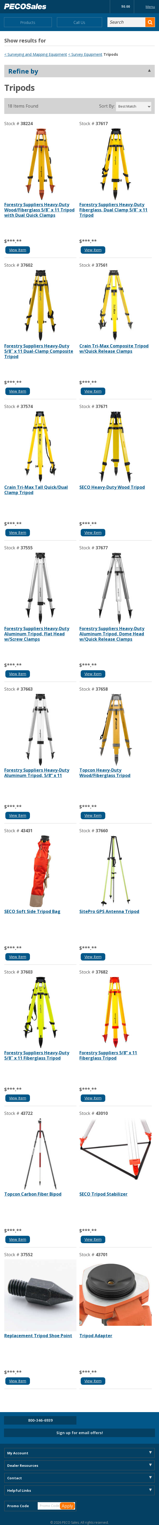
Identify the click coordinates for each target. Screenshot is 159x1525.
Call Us (79, 22)
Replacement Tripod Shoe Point (38, 1336)
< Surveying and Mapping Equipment (35, 54)
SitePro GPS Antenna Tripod (109, 911)
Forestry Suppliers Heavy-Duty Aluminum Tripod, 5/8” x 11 (36, 772)
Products (27, 22)
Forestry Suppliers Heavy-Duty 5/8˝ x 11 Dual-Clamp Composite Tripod (38, 351)
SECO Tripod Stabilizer (103, 1194)
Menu (146, 6)
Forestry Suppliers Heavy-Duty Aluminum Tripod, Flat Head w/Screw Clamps (36, 634)
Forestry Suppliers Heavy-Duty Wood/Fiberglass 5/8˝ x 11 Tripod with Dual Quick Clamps (39, 210)
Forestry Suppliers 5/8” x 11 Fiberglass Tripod (108, 1055)
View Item (17, 249)
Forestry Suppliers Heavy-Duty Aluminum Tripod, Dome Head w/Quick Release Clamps (111, 634)
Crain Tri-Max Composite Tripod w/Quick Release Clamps (114, 348)
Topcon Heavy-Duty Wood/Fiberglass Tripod (104, 772)
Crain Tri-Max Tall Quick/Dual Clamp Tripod (36, 489)
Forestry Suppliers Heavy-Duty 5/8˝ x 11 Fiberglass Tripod (36, 1055)
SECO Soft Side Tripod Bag (32, 911)
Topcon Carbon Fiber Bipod (32, 1194)
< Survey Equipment (85, 54)
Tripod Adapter (95, 1336)
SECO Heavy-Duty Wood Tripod (112, 487)
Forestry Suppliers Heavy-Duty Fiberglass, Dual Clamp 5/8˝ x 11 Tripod (113, 210)
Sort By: (107, 106)
